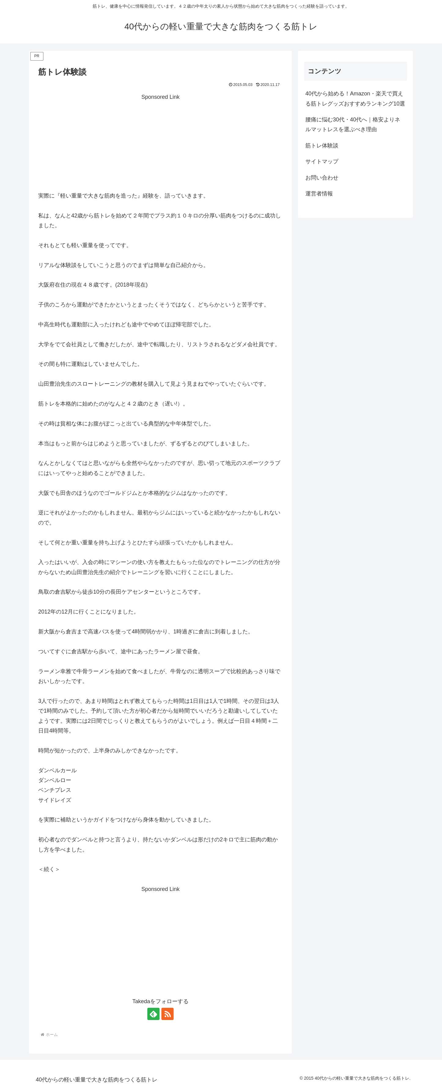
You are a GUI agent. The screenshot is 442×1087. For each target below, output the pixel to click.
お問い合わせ (321, 178)
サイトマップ (321, 161)
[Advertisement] (160, 145)
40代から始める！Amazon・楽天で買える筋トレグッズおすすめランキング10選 (355, 98)
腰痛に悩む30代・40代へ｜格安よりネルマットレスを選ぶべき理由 (352, 124)
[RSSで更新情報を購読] (167, 1014)
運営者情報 (319, 194)
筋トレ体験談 (321, 146)
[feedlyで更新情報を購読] (153, 1014)
